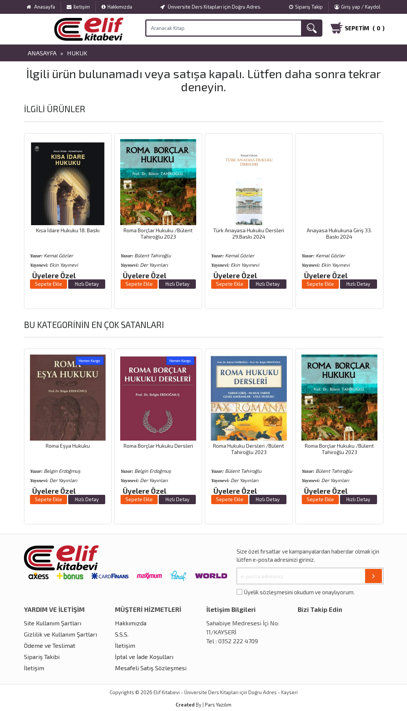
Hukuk (77, 52)
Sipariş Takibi (42, 656)
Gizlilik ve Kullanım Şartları (60, 634)
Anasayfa (42, 52)
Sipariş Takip (306, 7)
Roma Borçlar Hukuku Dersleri (158, 445)
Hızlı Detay (87, 284)
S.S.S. (121, 634)
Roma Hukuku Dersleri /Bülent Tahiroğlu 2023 (248, 448)
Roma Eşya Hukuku (68, 445)
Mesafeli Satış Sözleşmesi (150, 667)
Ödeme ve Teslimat (49, 645)
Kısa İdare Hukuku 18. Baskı (68, 230)
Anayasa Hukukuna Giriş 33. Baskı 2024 (339, 233)
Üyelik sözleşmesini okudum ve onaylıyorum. (299, 592)
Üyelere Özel (54, 275)
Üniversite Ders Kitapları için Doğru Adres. (210, 7)
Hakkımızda (116, 7)
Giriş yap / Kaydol (357, 7)
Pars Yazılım (218, 705)
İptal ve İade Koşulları (144, 656)
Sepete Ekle (48, 284)
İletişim (78, 7)
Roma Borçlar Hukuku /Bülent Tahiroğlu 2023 (158, 233)
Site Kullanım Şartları (52, 622)
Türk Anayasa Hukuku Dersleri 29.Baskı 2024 (248, 233)
